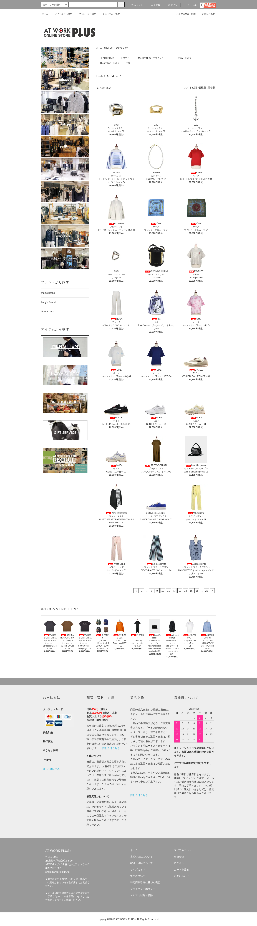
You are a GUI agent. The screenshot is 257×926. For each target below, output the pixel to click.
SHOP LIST (109, 48)
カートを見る (181, 869)
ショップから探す (109, 14)
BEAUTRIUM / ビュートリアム (114, 58)
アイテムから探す (61, 14)
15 (191, 590)
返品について (137, 876)
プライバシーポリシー (142, 888)
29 (206, 590)
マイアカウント (183, 850)
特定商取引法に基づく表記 (145, 882)
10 (162, 590)
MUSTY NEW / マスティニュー (153, 58)
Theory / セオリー (185, 58)
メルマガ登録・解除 (184, 14)
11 (168, 590)
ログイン (171, 5)
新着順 (211, 87)
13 (179, 590)
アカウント (135, 5)
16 (197, 590)
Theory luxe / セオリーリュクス (115, 63)
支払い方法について (141, 856)
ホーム (45, 14)
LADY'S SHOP (122, 48)
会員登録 (153, 5)
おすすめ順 (190, 87)
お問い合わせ (206, 14)
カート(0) (190, 5)
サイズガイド (137, 869)
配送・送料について (141, 863)
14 (185, 590)
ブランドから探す (85, 14)
